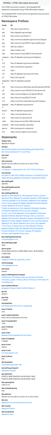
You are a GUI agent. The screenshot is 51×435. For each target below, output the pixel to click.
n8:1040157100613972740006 (13, 175)
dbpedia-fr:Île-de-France (10, 218)
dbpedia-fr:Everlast (30, 228)
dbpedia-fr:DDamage (38, 213)
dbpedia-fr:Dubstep (34, 203)
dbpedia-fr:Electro (36, 226)
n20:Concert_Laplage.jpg (22, 306)
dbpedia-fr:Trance (23, 213)
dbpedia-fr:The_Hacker (10, 223)
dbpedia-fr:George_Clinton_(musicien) (30, 216)
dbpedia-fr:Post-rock (15, 206)
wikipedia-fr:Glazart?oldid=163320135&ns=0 (18, 288)
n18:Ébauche (6, 277)
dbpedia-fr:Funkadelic (22, 198)
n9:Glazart (29, 175)
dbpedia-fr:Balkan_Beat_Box (12, 228)
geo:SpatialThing (37, 149)
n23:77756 (31, 170)
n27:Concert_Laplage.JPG (25, 231)
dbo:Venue (5, 152)
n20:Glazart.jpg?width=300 (12, 365)
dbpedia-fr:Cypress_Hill (28, 218)
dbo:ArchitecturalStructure (11, 149)
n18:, (47, 280)
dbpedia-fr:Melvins (8, 216)
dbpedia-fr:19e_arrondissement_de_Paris (17, 403)
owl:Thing (26, 152)
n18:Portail (41, 280)
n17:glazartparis (17, 170)
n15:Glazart (6, 170)
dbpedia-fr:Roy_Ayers (21, 233)
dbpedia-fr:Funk (35, 201)
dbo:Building (26, 149)
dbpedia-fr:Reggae (19, 203)
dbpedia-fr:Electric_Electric (36, 196)
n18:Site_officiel (22, 280)
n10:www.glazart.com (10, 239)
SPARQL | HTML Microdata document (20, 3)
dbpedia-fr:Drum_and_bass (22, 211)
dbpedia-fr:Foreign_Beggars (12, 221)
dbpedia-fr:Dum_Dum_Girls (29, 223)
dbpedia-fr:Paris (7, 198)
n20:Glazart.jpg (7, 306)
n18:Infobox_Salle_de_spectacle (23, 277)
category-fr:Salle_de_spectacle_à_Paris (16, 260)
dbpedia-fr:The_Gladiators (19, 201)
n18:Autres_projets (9, 280)
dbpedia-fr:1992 (20, 196)
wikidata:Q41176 (16, 152)
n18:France (32, 280)
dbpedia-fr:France (8, 408)
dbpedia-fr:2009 (36, 198)
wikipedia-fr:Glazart (9, 371)
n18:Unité (39, 277)
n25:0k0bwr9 (26, 178)
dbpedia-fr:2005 (7, 196)
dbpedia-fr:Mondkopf (32, 208)
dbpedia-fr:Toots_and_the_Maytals (35, 221)
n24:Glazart (39, 170)
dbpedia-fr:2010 (43, 218)
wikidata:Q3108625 (38, 178)
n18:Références (7, 282)
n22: (24, 170)
